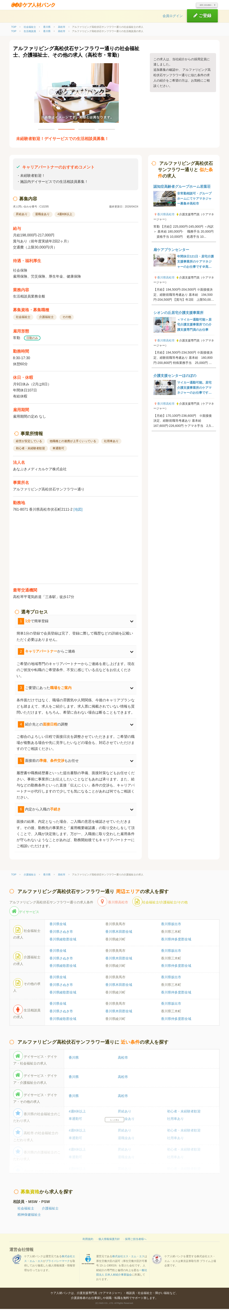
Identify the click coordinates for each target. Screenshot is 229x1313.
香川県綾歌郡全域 (62, 943)
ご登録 (202, 19)
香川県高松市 (166, 218)
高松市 (123, 1062)
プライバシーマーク (58, 1265)
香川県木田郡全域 (118, 936)
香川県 (74, 1062)
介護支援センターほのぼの (174, 380)
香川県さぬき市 (61, 936)
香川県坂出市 (171, 928)
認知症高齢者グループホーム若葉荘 (182, 191)
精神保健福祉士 (29, 1219)
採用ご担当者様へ (199, 7)
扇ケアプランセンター (171, 254)
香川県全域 (57, 928)
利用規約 (88, 1243)
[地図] (78, 513)
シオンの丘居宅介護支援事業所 (178, 317)
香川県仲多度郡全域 (176, 943)
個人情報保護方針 (109, 1243)
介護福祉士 (50, 1212)
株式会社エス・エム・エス (128, 1260)
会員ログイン (173, 20)
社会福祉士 (25, 1212)
